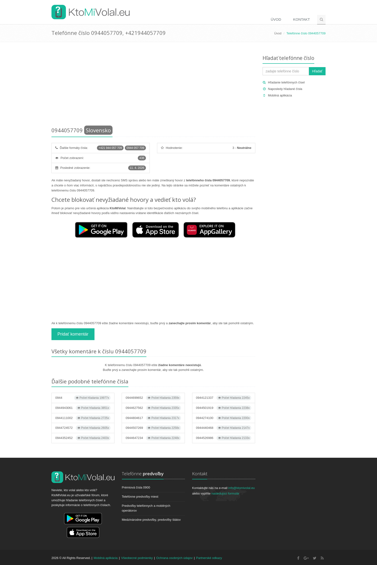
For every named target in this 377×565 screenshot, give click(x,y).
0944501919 (223, 408)
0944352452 (83, 438)
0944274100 (223, 418)
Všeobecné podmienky (137, 558)
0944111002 (83, 418)
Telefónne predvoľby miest (140, 496)
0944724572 (83, 427)
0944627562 (153, 408)
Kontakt (301, 19)
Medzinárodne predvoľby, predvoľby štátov (151, 519)
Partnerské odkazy (209, 558)
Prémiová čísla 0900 (136, 487)
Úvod (276, 19)
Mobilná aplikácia (280, 95)
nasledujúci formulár (225, 493)
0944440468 (223, 427)
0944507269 (153, 427)
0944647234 (153, 438)
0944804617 (153, 418)
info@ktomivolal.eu (241, 488)
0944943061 (83, 408)
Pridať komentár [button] (72, 334)
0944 (83, 397)
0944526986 (223, 438)
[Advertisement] (153, 85)
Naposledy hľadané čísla (285, 89)
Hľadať (317, 71)
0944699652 (153, 397)
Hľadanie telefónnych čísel (286, 82)
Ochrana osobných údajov (174, 558)
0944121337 (223, 397)
